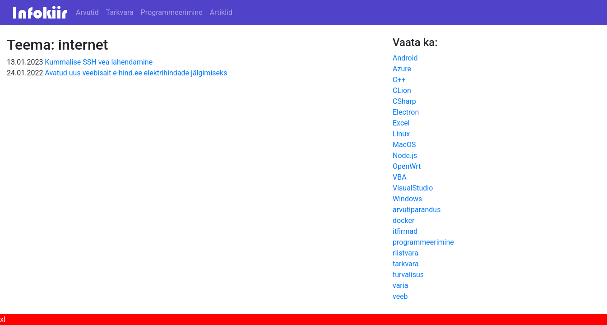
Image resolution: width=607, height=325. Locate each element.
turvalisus (408, 274)
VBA (400, 177)
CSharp (404, 101)
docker (403, 220)
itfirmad (405, 231)
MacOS (404, 144)
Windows (407, 199)
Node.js (405, 155)
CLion (402, 90)
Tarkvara (120, 12)
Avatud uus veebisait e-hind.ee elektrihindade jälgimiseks (136, 73)
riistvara (405, 253)
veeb (400, 296)
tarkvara (406, 264)
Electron (406, 112)
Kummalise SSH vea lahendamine (99, 62)
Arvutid (87, 12)
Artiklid (221, 12)
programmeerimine (423, 242)
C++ (399, 79)
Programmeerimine (172, 12)
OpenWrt (407, 166)
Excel (401, 123)
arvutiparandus (416, 209)
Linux (401, 134)
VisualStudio (413, 188)
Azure (402, 69)
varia (400, 285)
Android (405, 58)
